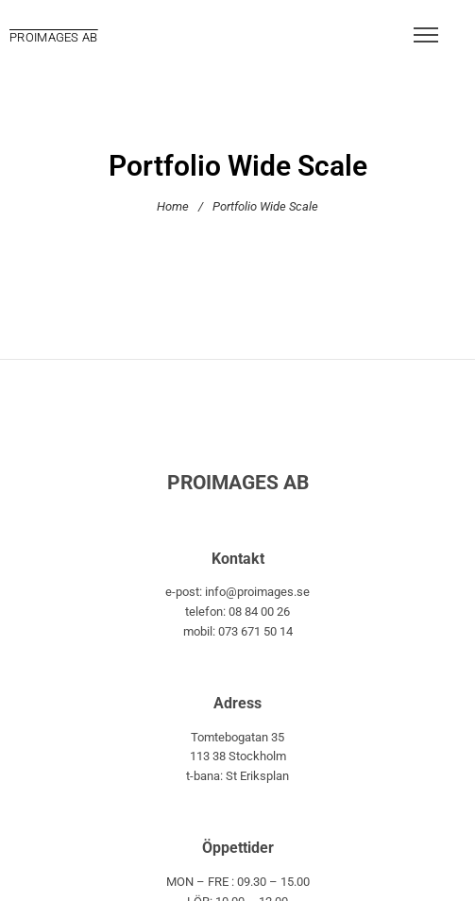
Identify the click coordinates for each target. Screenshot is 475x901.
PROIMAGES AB (53, 37)
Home (173, 206)
